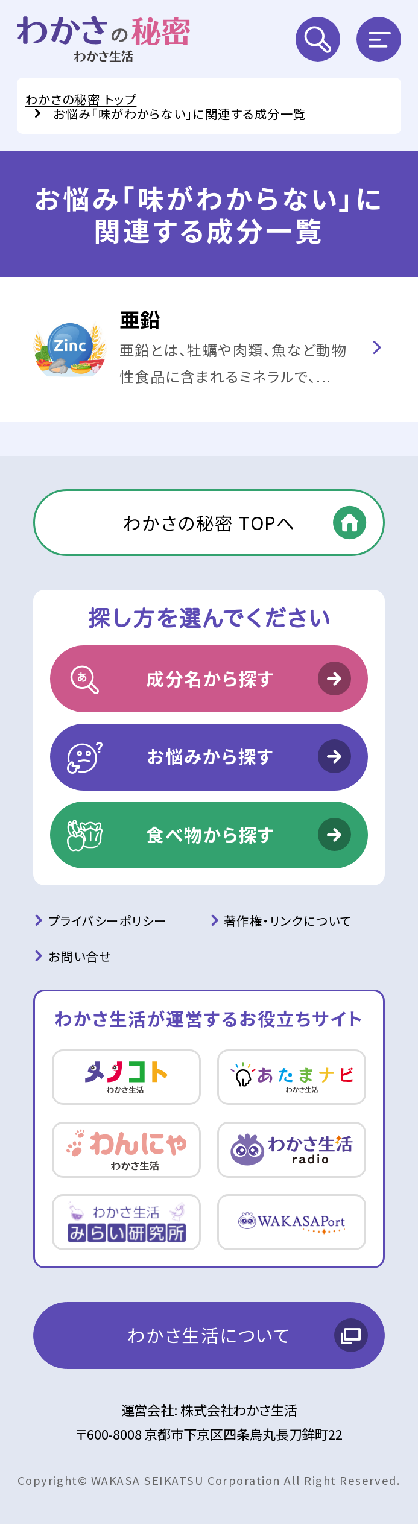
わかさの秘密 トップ (81, 99)
